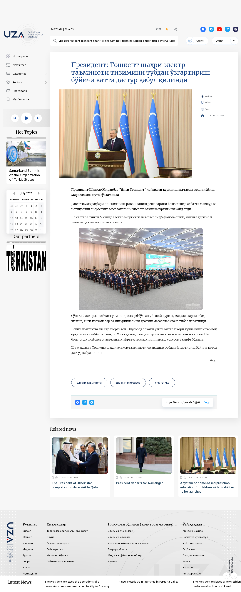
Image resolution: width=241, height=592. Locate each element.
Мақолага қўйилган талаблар (125, 555)
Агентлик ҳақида (193, 531)
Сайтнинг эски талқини (60, 561)
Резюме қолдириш (58, 543)
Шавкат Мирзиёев (128, 382)
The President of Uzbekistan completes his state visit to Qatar (75, 485)
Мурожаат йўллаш (57, 555)
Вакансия (188, 567)
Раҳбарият (189, 549)
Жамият (27, 537)
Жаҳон (27, 567)
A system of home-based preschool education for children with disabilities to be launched (207, 487)
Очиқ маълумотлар (194, 555)
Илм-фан (28, 543)
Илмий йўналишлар (119, 537)
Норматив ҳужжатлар (195, 537)
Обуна (50, 537)
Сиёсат (27, 531)
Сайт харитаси (55, 549)
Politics (208, 96)
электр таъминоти (89, 382)
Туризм (27, 555)
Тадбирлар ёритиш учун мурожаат (67, 531)
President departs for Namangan (139, 483)
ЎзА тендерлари (192, 543)
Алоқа (186, 561)
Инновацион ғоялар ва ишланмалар (128, 543)
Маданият (29, 549)
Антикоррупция (192, 573)
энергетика (162, 382)
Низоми (112, 561)
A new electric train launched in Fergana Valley (148, 581)
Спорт (26, 561)
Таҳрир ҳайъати (117, 549)
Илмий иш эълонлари (120, 531)
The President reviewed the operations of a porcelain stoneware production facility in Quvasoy (77, 584)
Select (212, 102)
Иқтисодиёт (30, 573)
